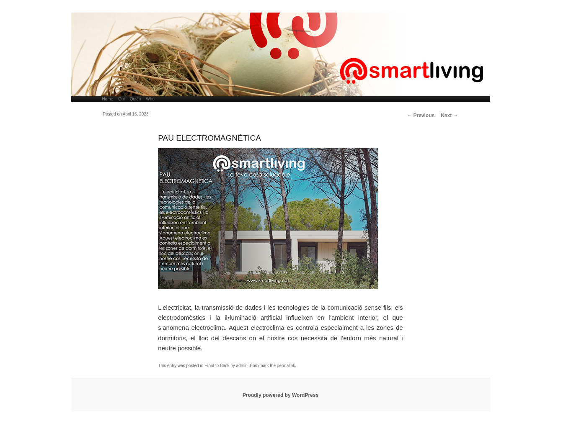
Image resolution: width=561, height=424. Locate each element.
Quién (135, 99)
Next (449, 115)
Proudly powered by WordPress (280, 395)
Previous (420, 115)
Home (107, 99)
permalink (286, 365)
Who (150, 99)
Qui (121, 99)
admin (242, 365)
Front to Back (216, 365)
